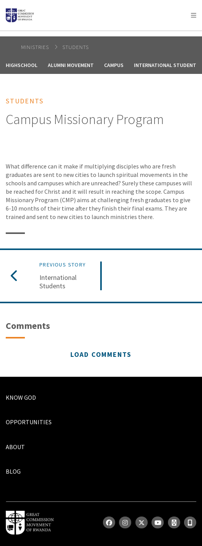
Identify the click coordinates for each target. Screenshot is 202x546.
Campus (114, 65)
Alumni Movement (71, 65)
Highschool (21, 65)
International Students (58, 281)
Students (75, 47)
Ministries (35, 47)
